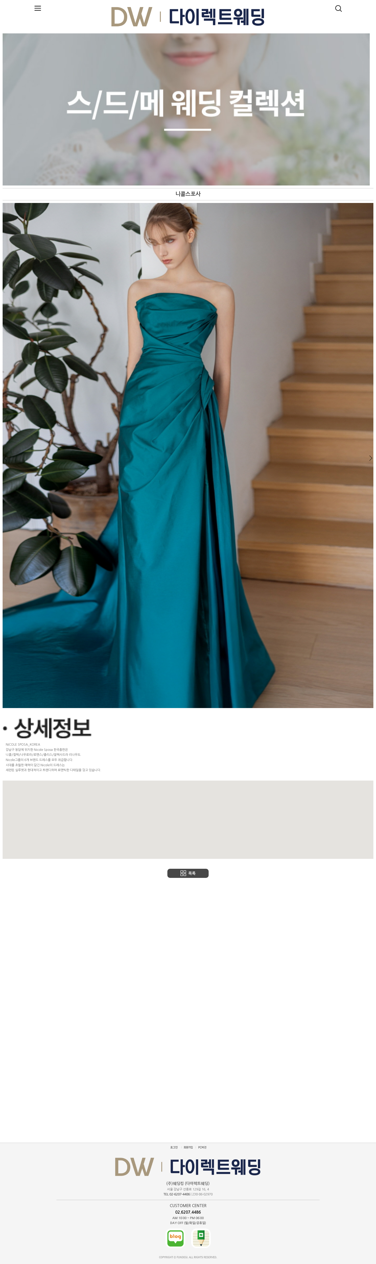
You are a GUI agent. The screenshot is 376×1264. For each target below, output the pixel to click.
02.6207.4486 (188, 1212)
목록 (192, 873)
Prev (5, 458)
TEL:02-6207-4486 (176, 1194)
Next (370, 458)
